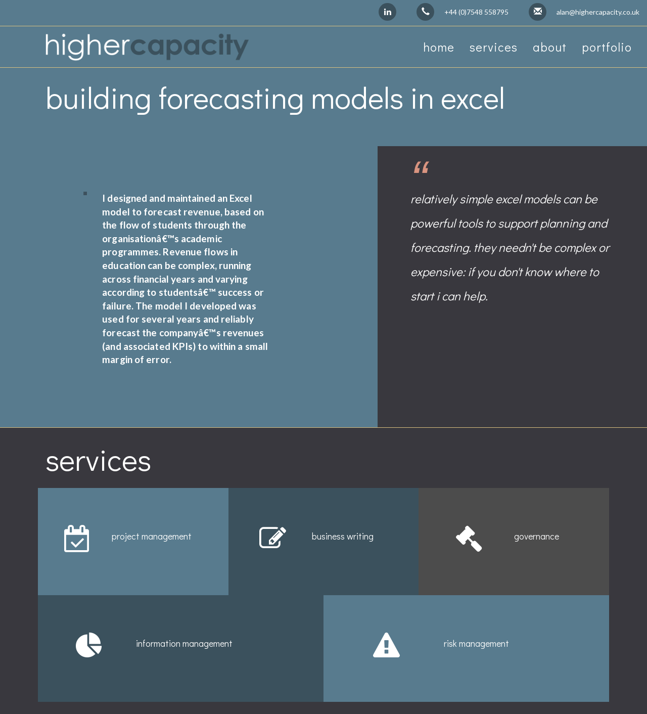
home (438, 47)
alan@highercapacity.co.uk (598, 12)
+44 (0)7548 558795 (476, 12)
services (494, 47)
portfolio (607, 47)
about (550, 47)
